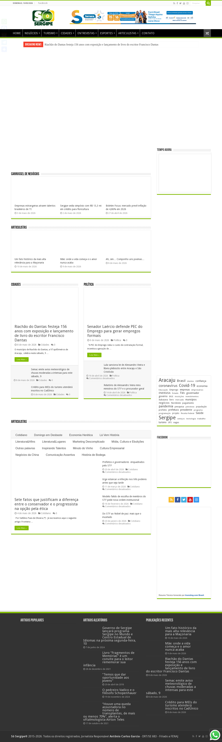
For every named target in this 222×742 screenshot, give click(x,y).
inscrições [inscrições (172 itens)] (179, 396)
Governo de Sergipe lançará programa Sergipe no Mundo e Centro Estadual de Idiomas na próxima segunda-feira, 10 (109, 635)
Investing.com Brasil (194, 595)
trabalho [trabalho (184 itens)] (201, 418)
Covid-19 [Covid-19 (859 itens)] (187, 385)
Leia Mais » (22, 359)
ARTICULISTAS (127, 33)
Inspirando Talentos (54, 448)
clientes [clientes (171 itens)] (190, 381)
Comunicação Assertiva (60, 454)
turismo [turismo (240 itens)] (162, 422)
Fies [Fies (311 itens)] (182, 393)
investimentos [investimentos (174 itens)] (192, 396)
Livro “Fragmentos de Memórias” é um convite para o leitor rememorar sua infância (108, 659)
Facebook (43, 3)
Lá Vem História (109, 435)
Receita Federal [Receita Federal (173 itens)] (187, 413)
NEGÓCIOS (31, 33)
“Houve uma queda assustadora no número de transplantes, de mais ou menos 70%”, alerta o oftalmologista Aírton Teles (109, 711)
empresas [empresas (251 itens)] (185, 389)
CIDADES (66, 33)
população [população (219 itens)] (201, 406)
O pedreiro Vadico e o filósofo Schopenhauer (119, 691)
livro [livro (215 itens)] (171, 399)
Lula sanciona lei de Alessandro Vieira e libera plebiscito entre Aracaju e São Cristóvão (125, 368)
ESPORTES (106, 33)
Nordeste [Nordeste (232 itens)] (176, 402)
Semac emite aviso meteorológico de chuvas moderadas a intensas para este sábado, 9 (52, 373)
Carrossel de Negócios (25, 174)
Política (89, 285)
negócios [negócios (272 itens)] (164, 402)
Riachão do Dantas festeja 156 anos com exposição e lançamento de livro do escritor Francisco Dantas (101, 44)
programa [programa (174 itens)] (198, 410)
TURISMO (49, 33)
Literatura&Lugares (54, 441)
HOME (17, 33)
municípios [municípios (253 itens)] (191, 399)
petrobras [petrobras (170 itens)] (190, 407)
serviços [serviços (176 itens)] (181, 419)
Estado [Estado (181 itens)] (175, 393)
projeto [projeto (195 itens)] (175, 413)
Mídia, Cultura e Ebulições (128, 441)
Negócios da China (27, 454)
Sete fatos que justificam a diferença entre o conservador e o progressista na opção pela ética (46, 504)
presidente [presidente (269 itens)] (186, 409)
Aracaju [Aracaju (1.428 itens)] (167, 380)
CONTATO (148, 33)
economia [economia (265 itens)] (202, 386)
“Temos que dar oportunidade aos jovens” (115, 677)
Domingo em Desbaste (48, 435)
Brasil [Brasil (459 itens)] (181, 381)
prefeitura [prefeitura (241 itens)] (173, 409)
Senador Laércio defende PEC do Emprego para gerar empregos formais (114, 331)
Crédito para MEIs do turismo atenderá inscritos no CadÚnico (181, 705)
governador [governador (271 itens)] (192, 393)
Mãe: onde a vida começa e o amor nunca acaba (178, 646)
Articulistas (19, 228)
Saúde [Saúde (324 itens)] (199, 413)
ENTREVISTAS (86, 33)
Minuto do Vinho (83, 448)
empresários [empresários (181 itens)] (197, 390)
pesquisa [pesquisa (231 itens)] (179, 406)
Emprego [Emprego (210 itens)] (173, 389)
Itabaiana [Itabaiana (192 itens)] (163, 400)
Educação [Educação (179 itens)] (163, 390)
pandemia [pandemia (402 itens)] (166, 406)
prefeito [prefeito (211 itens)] (163, 410)
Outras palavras (25, 448)
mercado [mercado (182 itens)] (179, 400)
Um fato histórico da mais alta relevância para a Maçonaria (180, 631)
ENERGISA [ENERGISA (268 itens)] (164, 393)
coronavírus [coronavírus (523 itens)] (168, 386)
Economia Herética (81, 435)
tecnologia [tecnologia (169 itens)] (191, 419)
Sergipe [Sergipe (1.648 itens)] (167, 418)
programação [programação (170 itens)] (165, 413)
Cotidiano (21, 435)
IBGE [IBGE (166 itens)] (171, 396)
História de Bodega (93, 454)
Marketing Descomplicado (89, 441)
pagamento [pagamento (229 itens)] (188, 403)
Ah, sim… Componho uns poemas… (125, 259)
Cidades (16, 285)
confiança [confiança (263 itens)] (200, 381)
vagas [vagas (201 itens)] (176, 422)
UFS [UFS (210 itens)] (170, 422)
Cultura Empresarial (112, 448)
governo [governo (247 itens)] (163, 396)
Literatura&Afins (25, 441)
